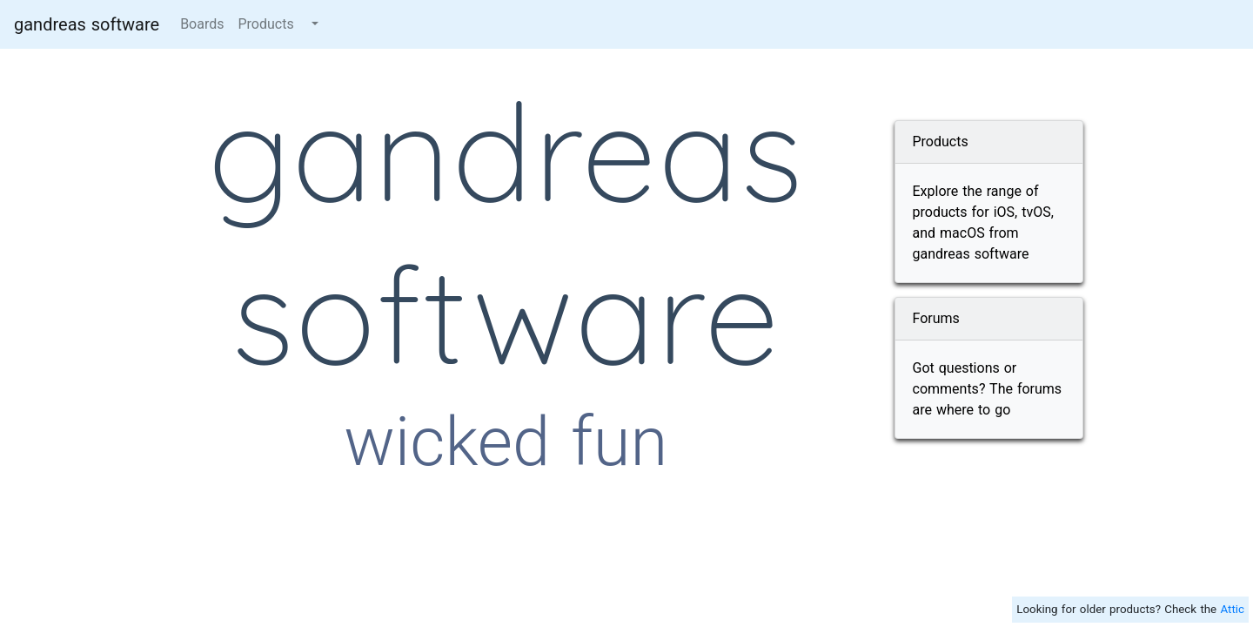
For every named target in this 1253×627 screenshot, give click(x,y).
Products (265, 24)
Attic (1232, 609)
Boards (202, 24)
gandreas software (86, 24)
